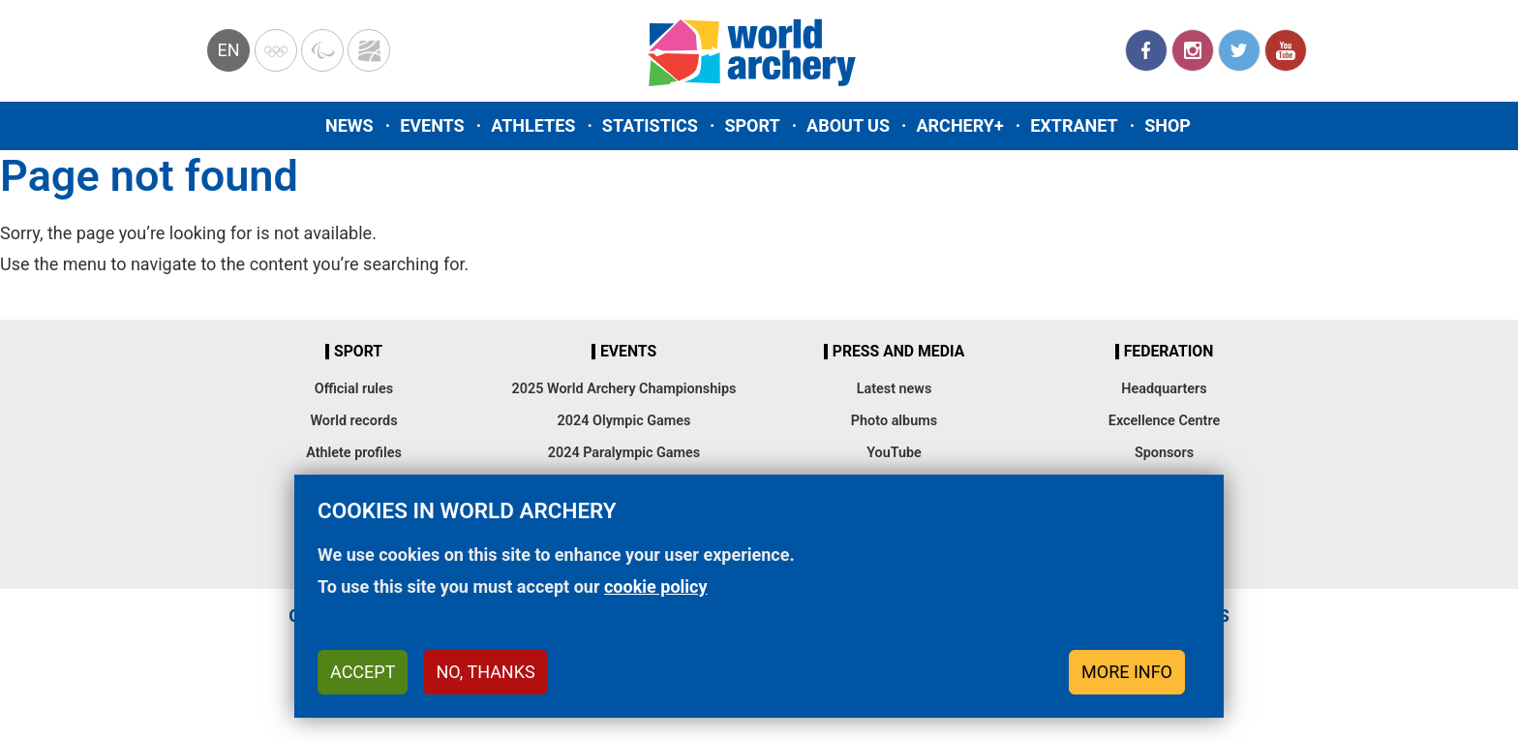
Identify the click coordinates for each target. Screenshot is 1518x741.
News (349, 125)
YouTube (1285, 50)
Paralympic (322, 50)
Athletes (533, 125)
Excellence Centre (1164, 421)
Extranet (1073, 125)
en (228, 50)
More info (1126, 672)
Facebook (1146, 50)
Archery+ (959, 125)
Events (432, 125)
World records (353, 421)
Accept (362, 672)
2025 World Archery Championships (624, 389)
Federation (1169, 351)
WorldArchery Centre (369, 50)
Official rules (354, 389)
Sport (751, 125)
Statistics (650, 125)
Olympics (276, 50)
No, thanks (485, 672)
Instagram (1192, 50)
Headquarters (1163, 389)
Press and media (898, 351)
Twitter (1239, 50)
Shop (1167, 125)
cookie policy (656, 586)
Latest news (894, 389)
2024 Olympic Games (624, 421)
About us (848, 125)
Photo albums (894, 421)
